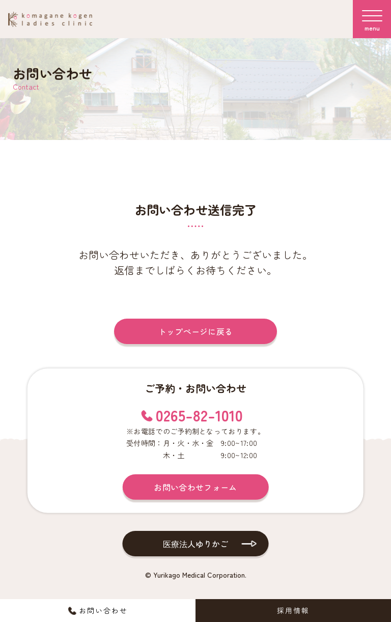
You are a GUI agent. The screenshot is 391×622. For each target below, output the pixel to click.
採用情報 (293, 610)
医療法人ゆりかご (195, 544)
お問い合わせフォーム (195, 487)
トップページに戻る (195, 331)
